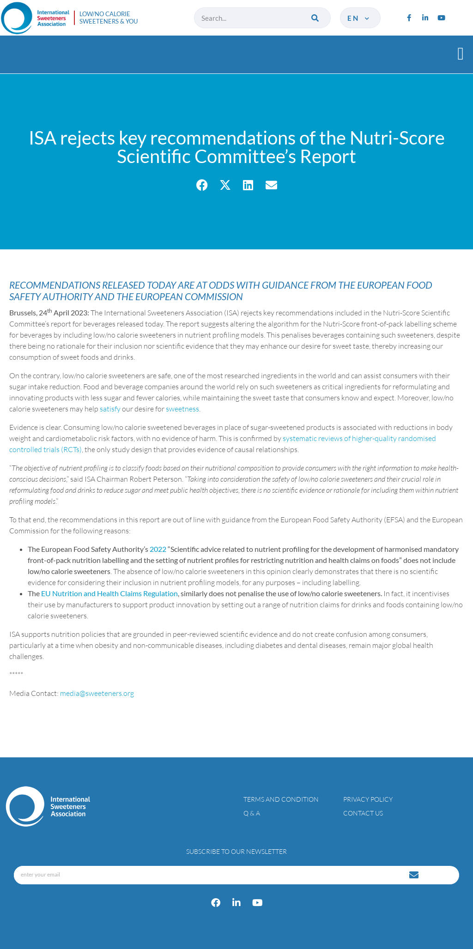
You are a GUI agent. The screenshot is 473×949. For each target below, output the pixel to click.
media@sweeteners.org (97, 693)
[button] (460, 53)
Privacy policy (368, 799)
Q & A (251, 813)
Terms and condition (281, 799)
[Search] (315, 18)
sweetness (182, 408)
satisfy (110, 408)
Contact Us (363, 813)
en (359, 18)
